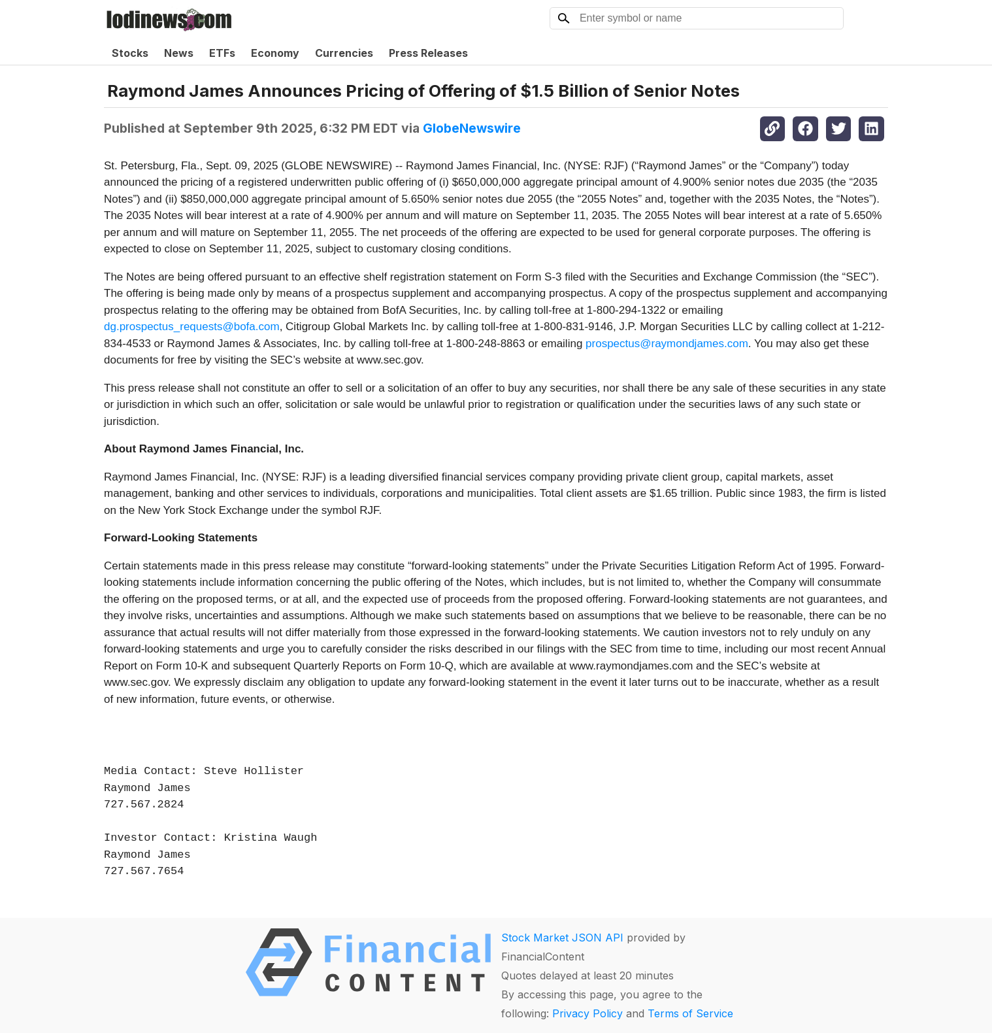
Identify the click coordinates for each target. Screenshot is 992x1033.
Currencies (344, 52)
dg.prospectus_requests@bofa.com (192, 326)
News (178, 52)
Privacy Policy (587, 1013)
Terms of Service (690, 1013)
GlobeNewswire (472, 128)
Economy (275, 52)
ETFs (222, 52)
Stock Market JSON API (562, 937)
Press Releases (428, 52)
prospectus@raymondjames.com (667, 343)
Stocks (130, 52)
